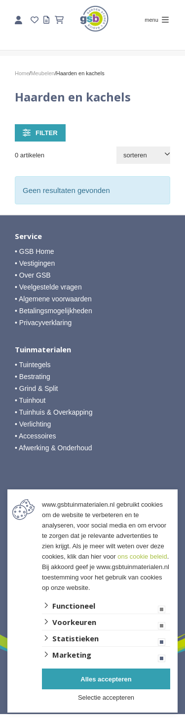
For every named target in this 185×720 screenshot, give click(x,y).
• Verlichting (33, 424)
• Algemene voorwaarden (53, 299)
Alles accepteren (105, 679)
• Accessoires (35, 436)
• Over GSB (33, 275)
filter (40, 133)
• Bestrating (32, 377)
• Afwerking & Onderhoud (53, 448)
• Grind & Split (36, 388)
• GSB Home (34, 251)
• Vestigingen (35, 263)
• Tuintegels (33, 365)
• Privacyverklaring (43, 323)
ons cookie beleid (142, 556)
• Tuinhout (30, 400)
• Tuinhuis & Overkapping (53, 412)
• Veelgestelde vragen (48, 287)
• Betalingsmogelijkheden (53, 311)
